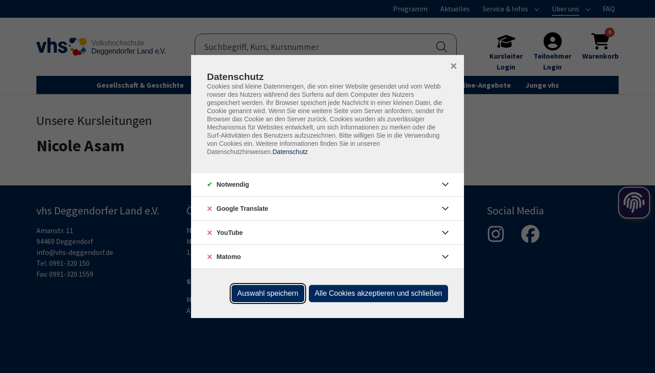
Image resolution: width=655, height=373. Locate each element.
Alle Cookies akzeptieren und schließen (378, 293)
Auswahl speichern (267, 293)
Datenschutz (290, 151)
